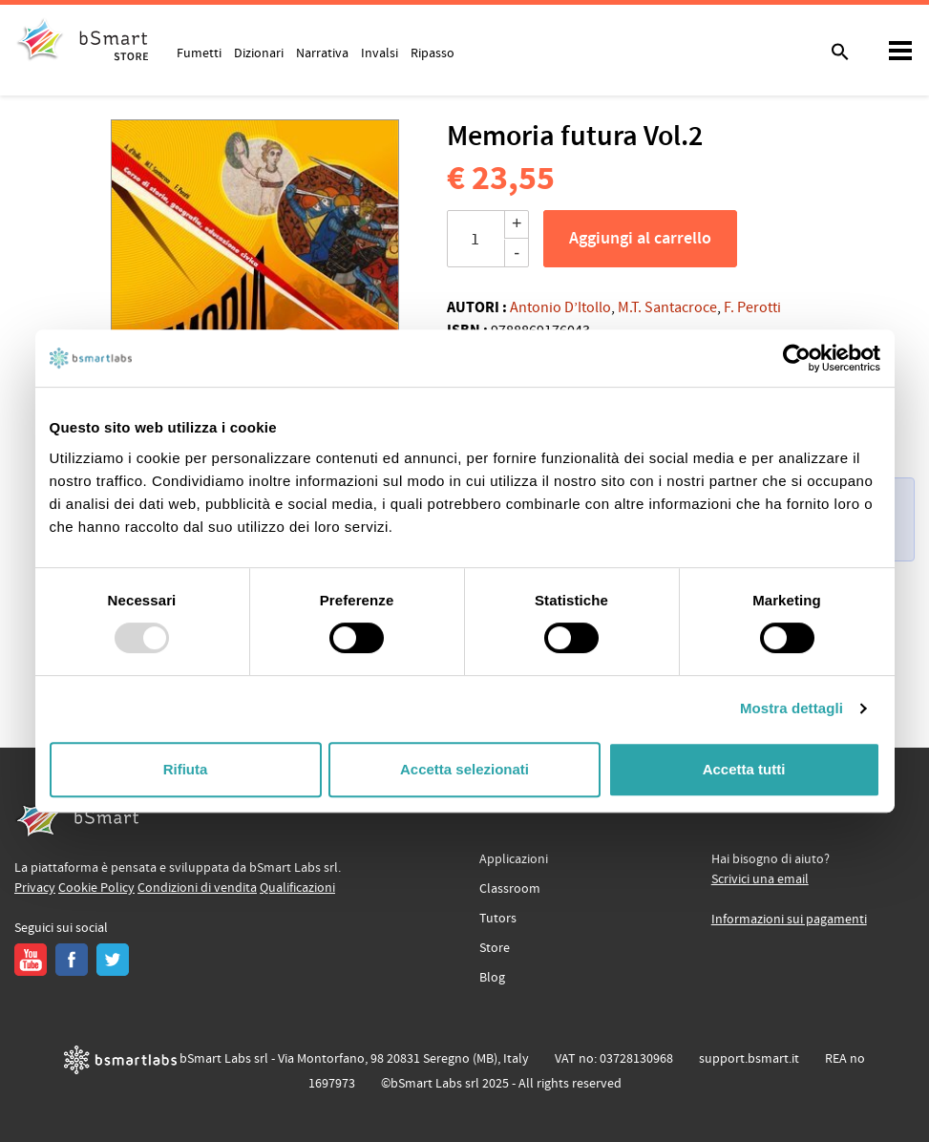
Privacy (34, 888)
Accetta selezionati (464, 769)
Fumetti (199, 52)
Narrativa (322, 52)
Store (494, 948)
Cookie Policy (96, 888)
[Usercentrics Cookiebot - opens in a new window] (796, 358)
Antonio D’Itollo (560, 307)
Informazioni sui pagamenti (789, 919)
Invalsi (379, 52)
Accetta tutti (744, 769)
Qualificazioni (297, 888)
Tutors (498, 918)
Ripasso (432, 52)
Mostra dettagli (791, 708)
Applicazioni (513, 859)
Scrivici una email (760, 879)
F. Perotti (752, 307)
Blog (492, 977)
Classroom (509, 889)
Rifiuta (185, 769)
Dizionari (259, 52)
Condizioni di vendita (197, 888)
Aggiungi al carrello (640, 238)
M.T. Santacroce (667, 307)
